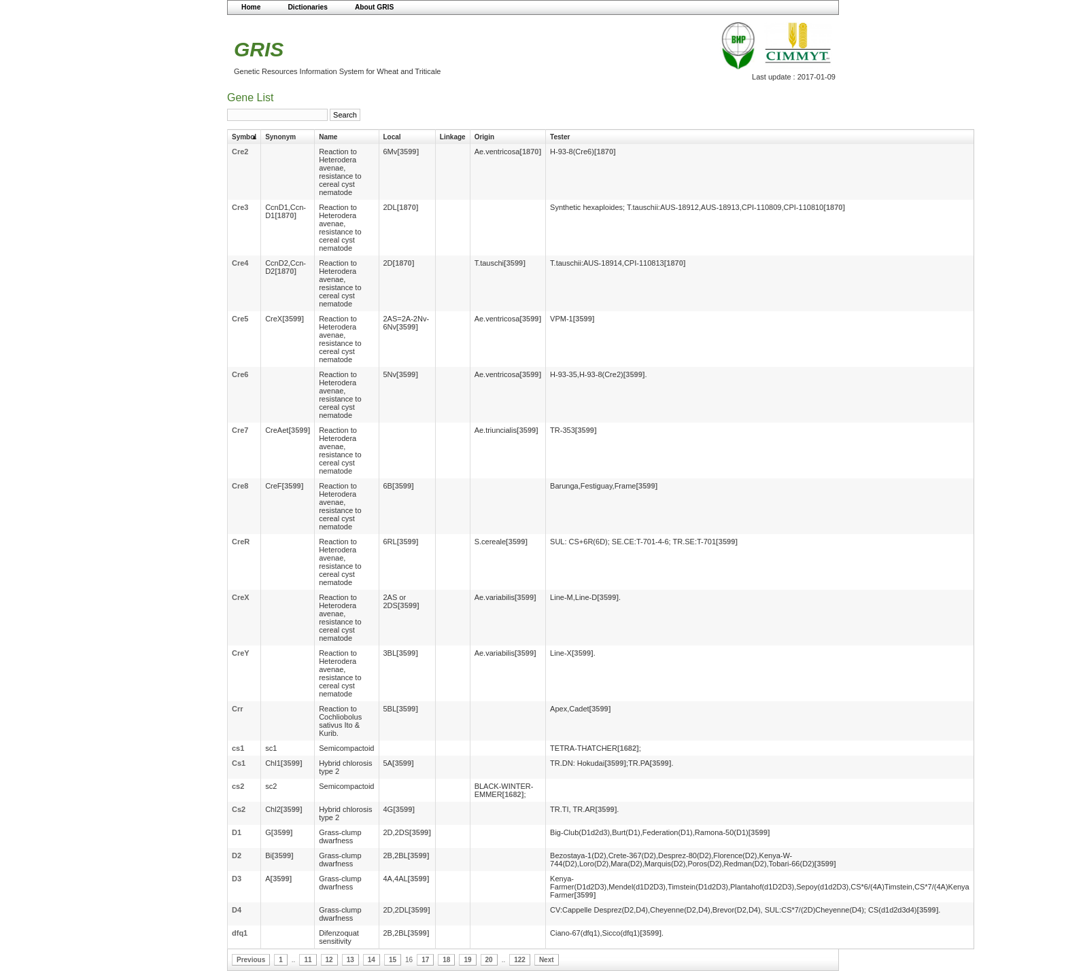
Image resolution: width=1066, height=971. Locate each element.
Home (250, 7)
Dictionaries (308, 7)
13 (350, 960)
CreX (241, 597)
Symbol (244, 137)
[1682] (628, 748)
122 (520, 960)
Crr (237, 709)
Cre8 (240, 486)
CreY (241, 653)
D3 (236, 879)
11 (307, 960)
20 (489, 960)
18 (446, 960)
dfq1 (239, 933)
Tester (560, 137)
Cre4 (240, 263)
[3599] (408, 151)
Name (328, 137)
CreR (241, 541)
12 (329, 960)
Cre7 (240, 430)
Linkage (453, 137)
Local (392, 137)
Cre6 (240, 374)
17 (425, 960)
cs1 (238, 748)
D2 (236, 855)
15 (392, 960)
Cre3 (240, 207)
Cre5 (240, 319)
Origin (484, 137)
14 (371, 960)
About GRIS (374, 7)
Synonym (280, 137)
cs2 (238, 786)
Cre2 (240, 151)
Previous (251, 960)
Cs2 (238, 809)
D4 (236, 910)
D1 (236, 832)
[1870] (530, 151)
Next (546, 960)
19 (467, 960)
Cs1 (238, 763)
